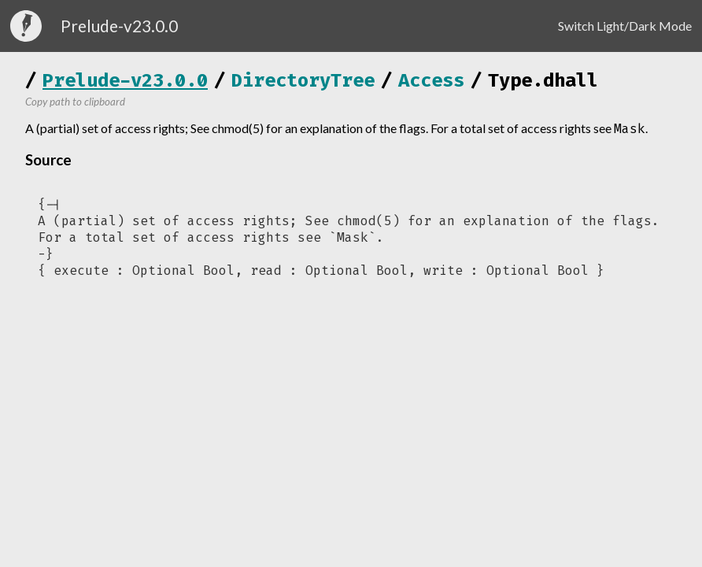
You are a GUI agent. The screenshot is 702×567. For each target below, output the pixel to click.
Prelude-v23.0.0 (125, 80)
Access (431, 80)
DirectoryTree (303, 80)
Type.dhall (543, 80)
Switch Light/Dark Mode (625, 25)
